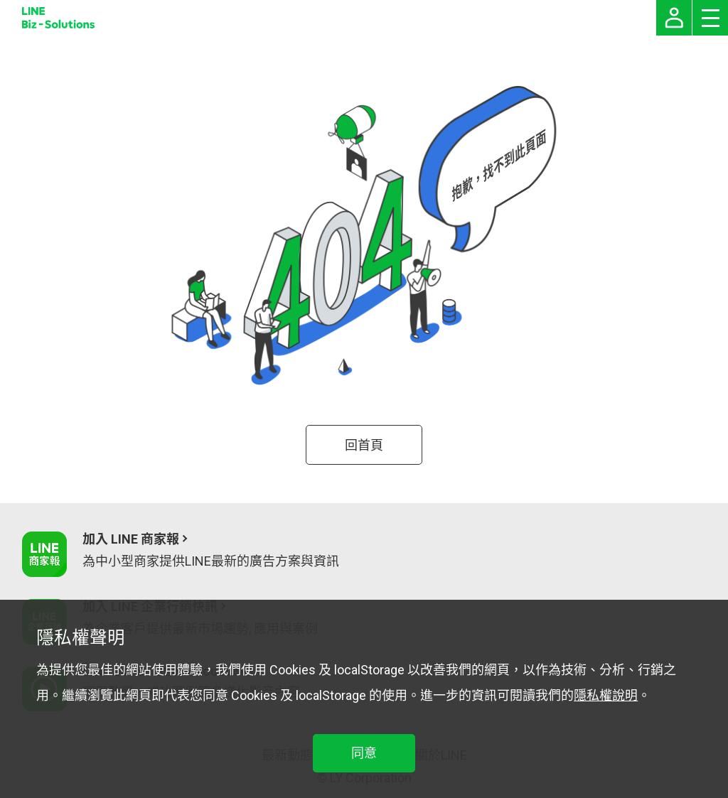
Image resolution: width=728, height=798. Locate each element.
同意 (364, 752)
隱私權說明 (606, 695)
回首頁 (364, 445)
